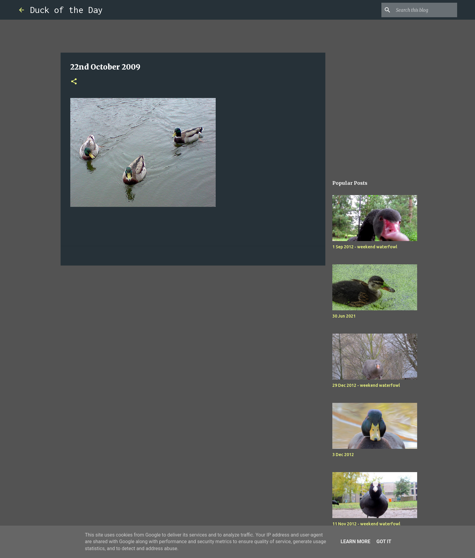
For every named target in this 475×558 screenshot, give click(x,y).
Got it (383, 541)
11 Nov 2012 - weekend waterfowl (366, 523)
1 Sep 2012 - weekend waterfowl (364, 246)
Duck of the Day (66, 10)
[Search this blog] (425, 10)
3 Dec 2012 (343, 454)
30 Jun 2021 (344, 316)
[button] (74, 82)
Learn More (355, 541)
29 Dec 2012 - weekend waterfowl (366, 385)
